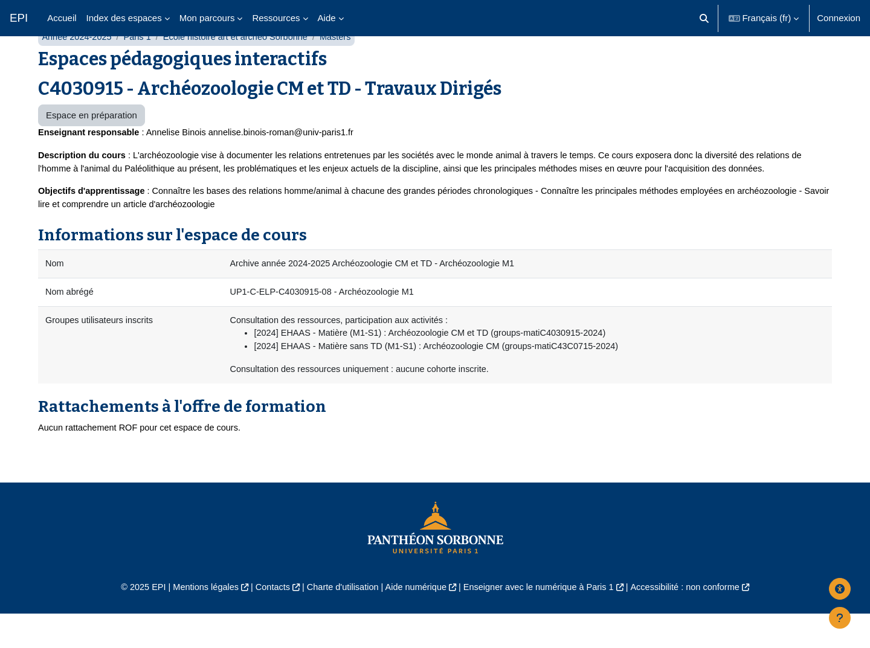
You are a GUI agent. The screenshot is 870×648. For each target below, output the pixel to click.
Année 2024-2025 (78, 65)
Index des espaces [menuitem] (124, 18)
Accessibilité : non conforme (694, 622)
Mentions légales (197, 622)
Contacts (267, 622)
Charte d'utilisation (339, 622)
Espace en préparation (91, 143)
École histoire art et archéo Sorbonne (242, 65)
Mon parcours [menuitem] (207, 18)
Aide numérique (414, 622)
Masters (345, 65)
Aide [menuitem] (327, 18)
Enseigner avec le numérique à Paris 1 (542, 622)
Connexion (838, 18)
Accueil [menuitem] (61, 18)
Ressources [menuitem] (276, 18)
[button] (704, 18)
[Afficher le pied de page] (840, 618)
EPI (19, 17)
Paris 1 (140, 65)
